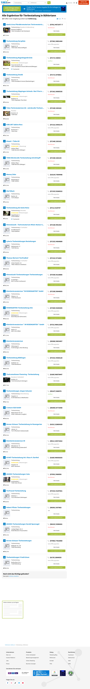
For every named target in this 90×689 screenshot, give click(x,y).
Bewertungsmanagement (32, 657)
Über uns (8, 655)
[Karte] (59, 19)
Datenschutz (71, 657)
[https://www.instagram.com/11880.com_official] (11, 682)
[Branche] (22, 2)
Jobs (7, 660)
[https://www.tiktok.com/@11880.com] (15, 682)
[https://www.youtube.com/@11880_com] (22, 682)
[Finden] (49, 2)
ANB (69, 663)
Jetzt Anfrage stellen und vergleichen (12, 9)
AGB (69, 660)
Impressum (71, 655)
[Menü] (77, 3)
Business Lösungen (31, 663)
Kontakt (52, 660)
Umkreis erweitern (14, 576)
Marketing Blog (53, 655)
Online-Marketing (30, 660)
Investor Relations (10, 657)
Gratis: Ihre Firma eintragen (83, 2)
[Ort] (39, 2)
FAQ (51, 663)
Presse (7, 663)
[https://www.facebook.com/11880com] (7, 682)
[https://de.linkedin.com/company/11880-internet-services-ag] (19, 682)
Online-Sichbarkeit (30, 655)
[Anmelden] (69, 3)
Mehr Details (56, 31)
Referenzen (52, 657)
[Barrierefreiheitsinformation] (74, 3)
